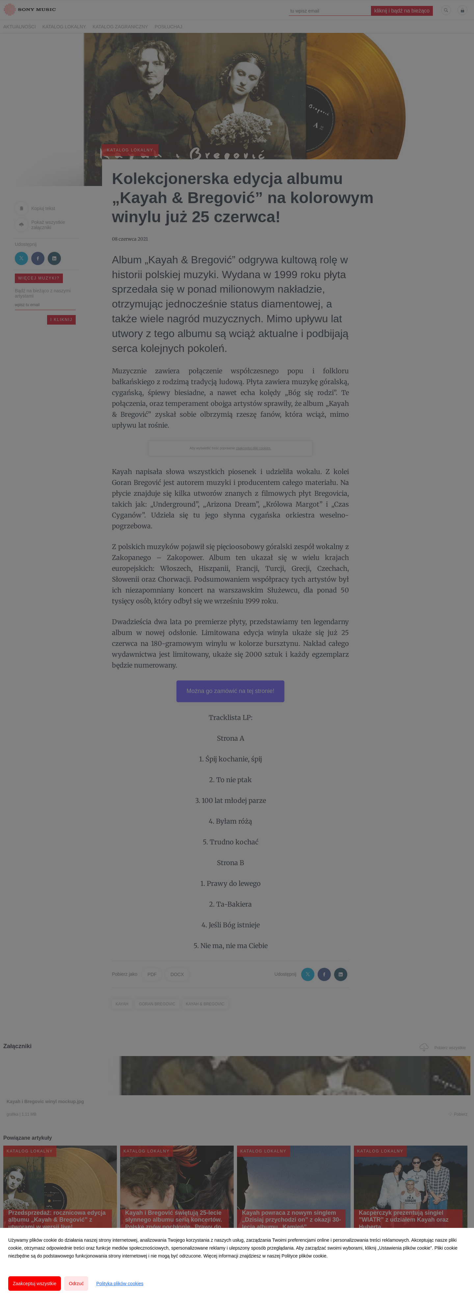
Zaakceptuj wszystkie (34, 1283)
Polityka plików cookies (119, 1283)
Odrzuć (76, 1283)
